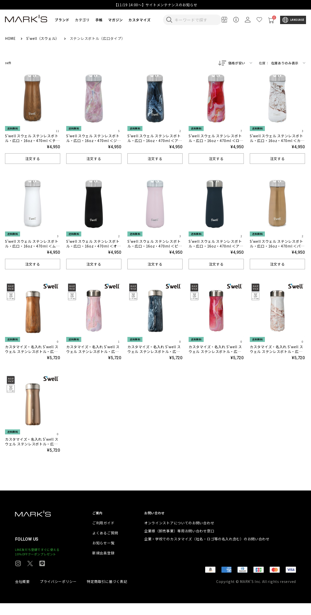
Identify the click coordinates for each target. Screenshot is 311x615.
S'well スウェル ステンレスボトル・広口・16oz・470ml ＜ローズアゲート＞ (216, 141)
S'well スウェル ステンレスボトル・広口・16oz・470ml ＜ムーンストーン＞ (32, 246)
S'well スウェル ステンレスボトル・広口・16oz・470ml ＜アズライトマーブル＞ (154, 141)
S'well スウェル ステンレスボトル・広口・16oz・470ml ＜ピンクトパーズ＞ (154, 246)
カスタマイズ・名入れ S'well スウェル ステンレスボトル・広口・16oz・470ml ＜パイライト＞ (32, 446)
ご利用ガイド (103, 534)
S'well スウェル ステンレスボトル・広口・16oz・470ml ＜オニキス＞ (93, 246)
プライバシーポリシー (58, 593)
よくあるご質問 (105, 544)
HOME (11, 38)
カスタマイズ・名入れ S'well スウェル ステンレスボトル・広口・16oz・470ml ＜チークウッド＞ (32, 354)
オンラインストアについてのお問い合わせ (179, 534)
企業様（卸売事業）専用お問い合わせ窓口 (179, 542)
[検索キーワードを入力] (196, 20)
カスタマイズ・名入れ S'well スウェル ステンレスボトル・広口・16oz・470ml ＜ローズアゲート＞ (216, 354)
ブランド (62, 20)
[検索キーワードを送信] (169, 20)
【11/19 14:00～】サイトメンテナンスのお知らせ (155, 4)
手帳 (99, 20)
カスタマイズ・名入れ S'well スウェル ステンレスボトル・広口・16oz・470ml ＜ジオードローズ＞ (93, 354)
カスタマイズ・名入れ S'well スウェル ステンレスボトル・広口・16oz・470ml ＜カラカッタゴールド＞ (277, 354)
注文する (32, 159)
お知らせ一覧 (103, 554)
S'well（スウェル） (43, 38)
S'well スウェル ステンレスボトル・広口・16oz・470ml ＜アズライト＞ (216, 246)
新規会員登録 (103, 564)
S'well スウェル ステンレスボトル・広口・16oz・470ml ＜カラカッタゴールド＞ (277, 141)
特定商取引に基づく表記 (107, 593)
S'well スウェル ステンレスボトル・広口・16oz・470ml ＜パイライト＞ (277, 246)
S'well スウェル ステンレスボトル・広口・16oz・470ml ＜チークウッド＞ (32, 141)
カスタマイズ (139, 20)
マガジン (115, 20)
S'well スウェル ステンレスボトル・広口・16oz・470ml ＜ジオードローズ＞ (93, 141)
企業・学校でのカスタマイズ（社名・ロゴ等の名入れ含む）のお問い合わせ (207, 550)
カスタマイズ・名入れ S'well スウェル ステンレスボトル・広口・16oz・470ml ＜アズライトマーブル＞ (154, 354)
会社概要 (22, 593)
